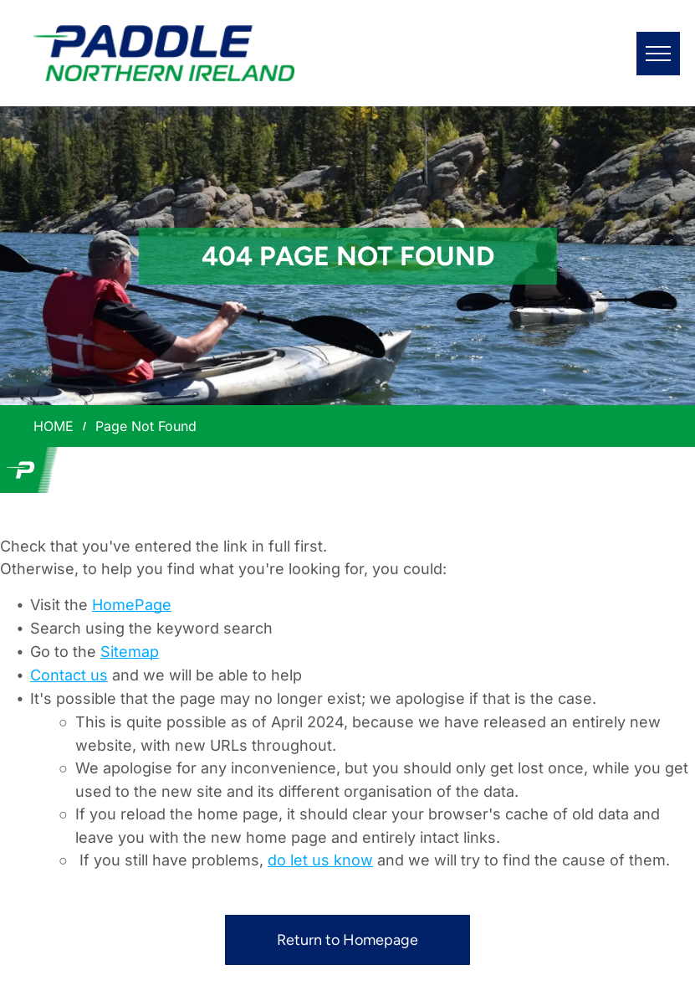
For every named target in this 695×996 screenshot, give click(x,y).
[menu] (658, 53)
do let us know (320, 860)
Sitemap (129, 651)
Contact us (69, 675)
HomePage (131, 605)
